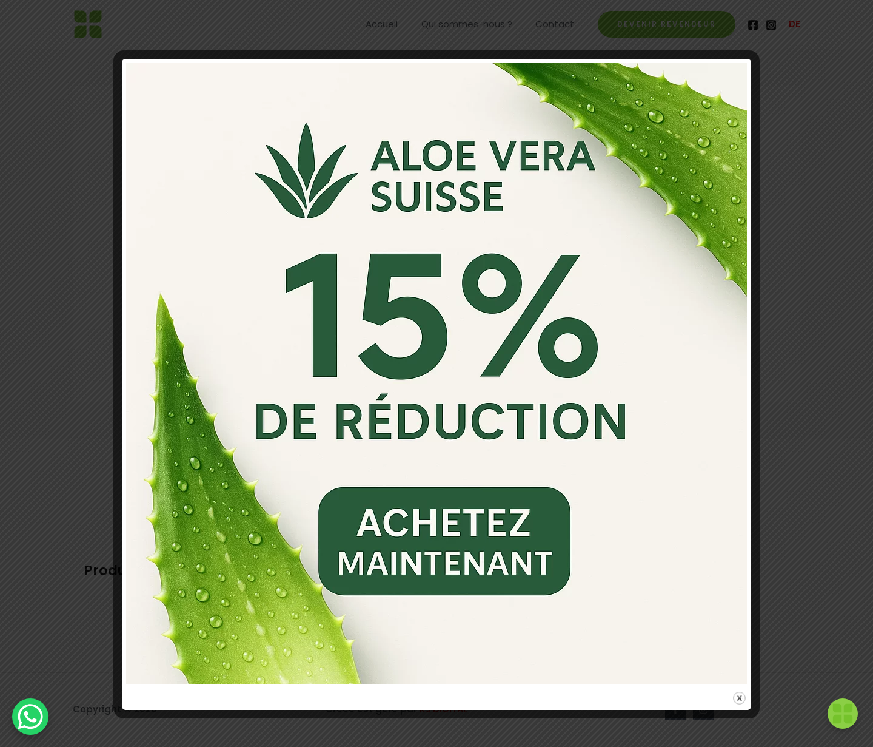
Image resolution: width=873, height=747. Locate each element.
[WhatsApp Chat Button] (30, 716)
